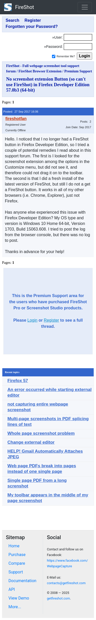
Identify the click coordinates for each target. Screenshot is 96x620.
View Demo (18, 598)
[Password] (78, 46)
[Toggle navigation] (85, 7)
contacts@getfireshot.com (66, 583)
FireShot (19, 7)
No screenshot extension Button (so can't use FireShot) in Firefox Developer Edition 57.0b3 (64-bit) (48, 85)
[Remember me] (53, 56)
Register (51, 320)
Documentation (22, 580)
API (11, 589)
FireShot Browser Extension (39, 71)
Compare (16, 563)
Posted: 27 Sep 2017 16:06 (20, 111)
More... (14, 606)
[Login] (78, 37)
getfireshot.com (58, 598)
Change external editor (31, 442)
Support (15, 572)
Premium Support (78, 71)
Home (13, 545)
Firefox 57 (17, 380)
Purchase (17, 554)
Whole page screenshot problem (41, 433)
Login (32, 320)
